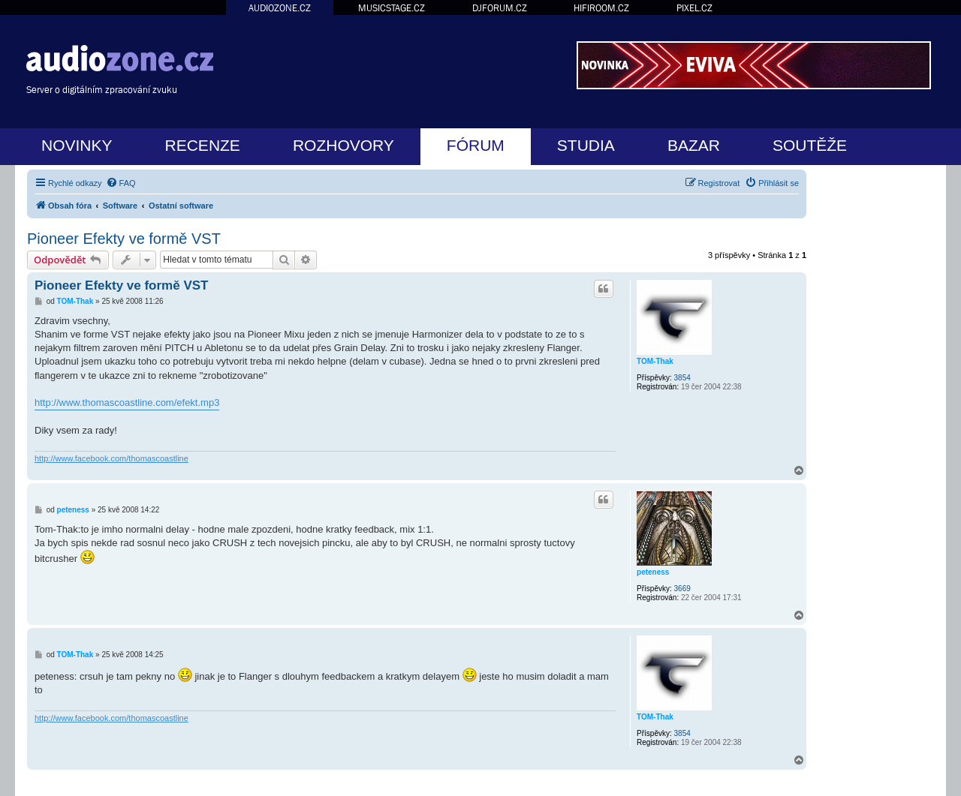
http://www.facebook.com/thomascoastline (111, 458)
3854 (682, 378)
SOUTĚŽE (810, 145)
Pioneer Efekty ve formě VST (124, 238)
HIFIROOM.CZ (601, 8)
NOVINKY (77, 145)
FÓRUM (476, 145)
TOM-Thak (655, 361)
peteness (653, 572)
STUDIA (586, 145)
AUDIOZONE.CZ (280, 8)
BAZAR (693, 145)
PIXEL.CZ (694, 8)
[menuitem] (121, 183)
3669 (682, 588)
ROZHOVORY (343, 145)
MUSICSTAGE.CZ (391, 8)
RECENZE (202, 145)
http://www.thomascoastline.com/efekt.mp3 (127, 402)
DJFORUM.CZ (499, 8)
